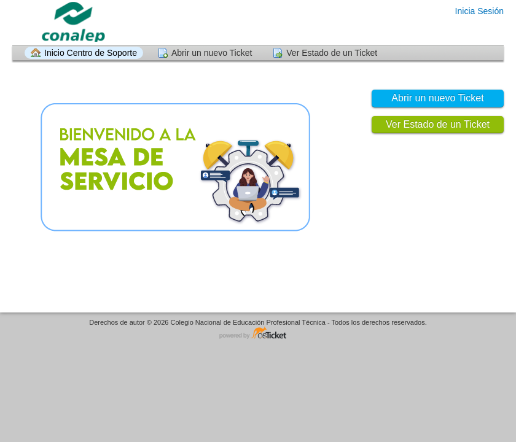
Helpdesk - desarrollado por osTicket (258, 334)
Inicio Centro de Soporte (90, 53)
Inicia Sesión (479, 11)
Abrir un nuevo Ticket (211, 53)
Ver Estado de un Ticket (331, 53)
